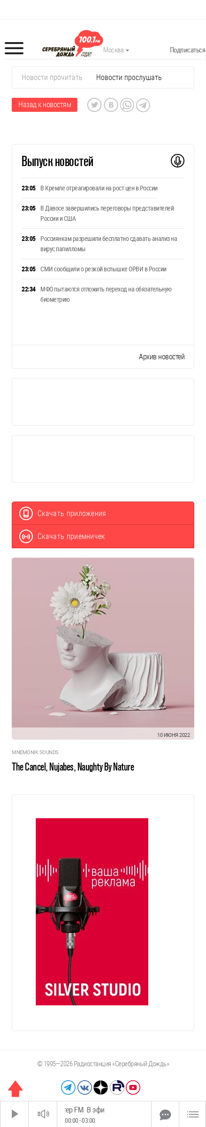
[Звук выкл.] (43, 1114)
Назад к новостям (44, 104)
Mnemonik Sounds (35, 752)
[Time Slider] (104, 1114)
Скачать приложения (63, 513)
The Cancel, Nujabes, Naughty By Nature (73, 766)
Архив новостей (161, 356)
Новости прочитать (52, 77)
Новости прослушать (129, 77)
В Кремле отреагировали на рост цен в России (99, 188)
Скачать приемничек (62, 536)
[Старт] (14, 1114)
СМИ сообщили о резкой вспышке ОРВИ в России (103, 269)
